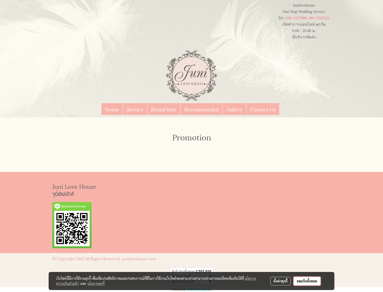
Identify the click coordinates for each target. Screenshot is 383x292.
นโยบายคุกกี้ (96, 283)
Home (112, 109)
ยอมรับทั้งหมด (307, 281)
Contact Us (263, 109)
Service (135, 109)
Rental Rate (164, 109)
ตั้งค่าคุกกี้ (280, 281)
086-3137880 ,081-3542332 (308, 18)
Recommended (201, 109)
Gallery (234, 109)
